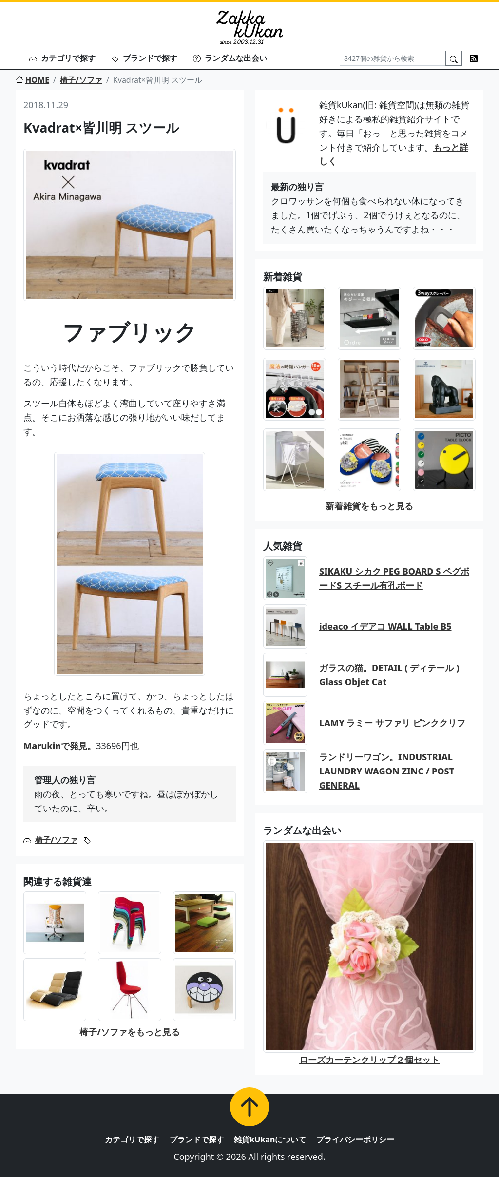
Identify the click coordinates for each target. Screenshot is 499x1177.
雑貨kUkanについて (270, 1139)
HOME (32, 80)
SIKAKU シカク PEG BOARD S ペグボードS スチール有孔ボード (394, 578)
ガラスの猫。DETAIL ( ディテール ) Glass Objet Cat (389, 675)
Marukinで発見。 (59, 746)
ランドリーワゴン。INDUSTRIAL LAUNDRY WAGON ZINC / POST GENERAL (386, 771)
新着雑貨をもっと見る (369, 506)
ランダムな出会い (230, 58)
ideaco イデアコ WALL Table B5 (385, 626)
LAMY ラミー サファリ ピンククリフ (392, 723)
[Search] (393, 58)
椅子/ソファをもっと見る (129, 1032)
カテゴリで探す (62, 58)
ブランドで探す (144, 58)
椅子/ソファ (81, 80)
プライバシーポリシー (355, 1139)
